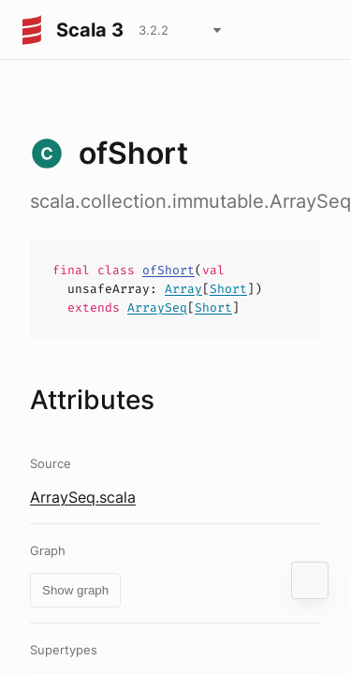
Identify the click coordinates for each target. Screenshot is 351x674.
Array (183, 289)
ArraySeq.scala (83, 497)
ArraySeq (157, 307)
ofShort (168, 270)
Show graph (75, 590)
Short (228, 289)
